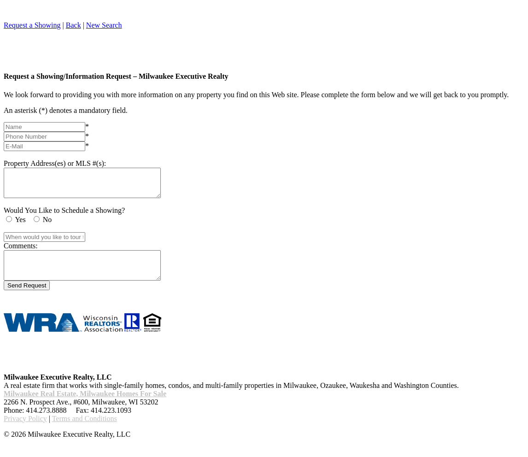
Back (73, 25)
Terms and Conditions (84, 430)
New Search (104, 25)
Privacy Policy (25, 430)
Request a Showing (32, 25)
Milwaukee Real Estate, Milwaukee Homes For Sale (85, 405)
